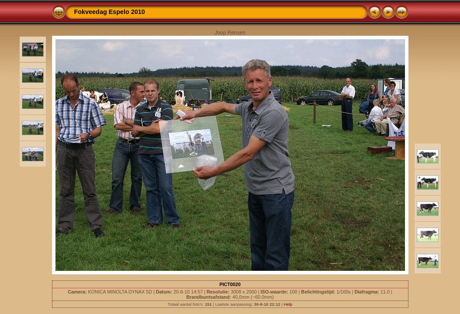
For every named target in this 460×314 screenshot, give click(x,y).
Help (288, 304)
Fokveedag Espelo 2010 (109, 11)
